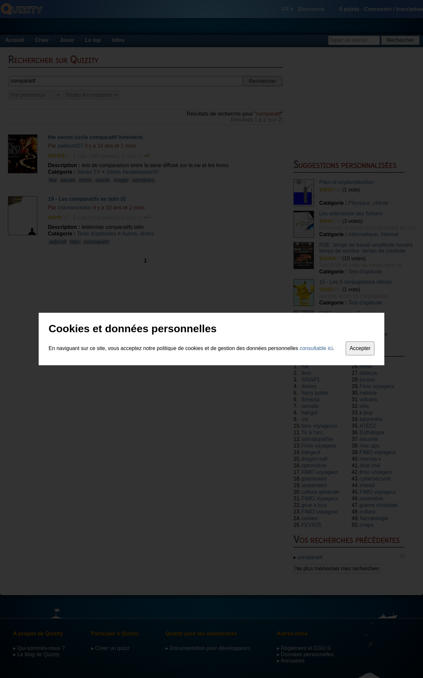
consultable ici (316, 348)
